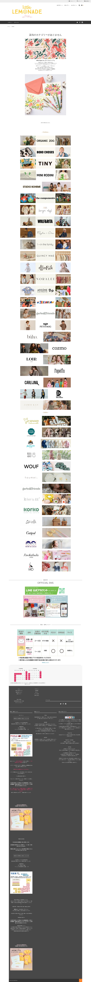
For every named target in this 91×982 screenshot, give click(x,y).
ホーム (9, 26)
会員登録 (87, 1)
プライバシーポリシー (19, 702)
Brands (13, 26)
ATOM (20, 699)
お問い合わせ (16, 22)
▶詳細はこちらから (45, 662)
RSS (17, 699)
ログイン (79, 1)
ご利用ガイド (10, 22)
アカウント (72, 1)
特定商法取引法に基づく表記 (19, 701)
